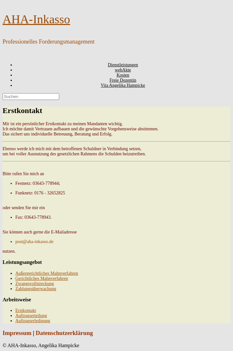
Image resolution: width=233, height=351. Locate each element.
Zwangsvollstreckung (34, 283)
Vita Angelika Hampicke (123, 85)
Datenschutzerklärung (64, 333)
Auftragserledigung (32, 320)
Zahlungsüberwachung (35, 288)
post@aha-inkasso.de (34, 241)
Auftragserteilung (31, 315)
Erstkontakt (25, 310)
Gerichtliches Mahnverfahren (41, 278)
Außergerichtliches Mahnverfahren (46, 273)
